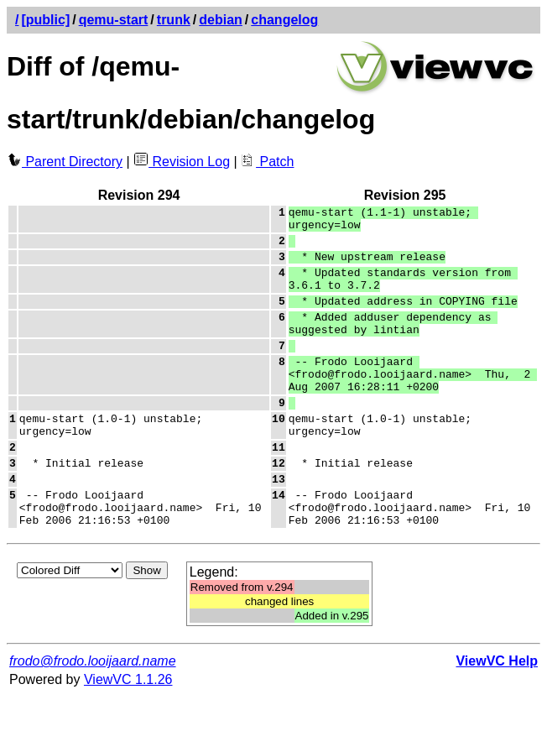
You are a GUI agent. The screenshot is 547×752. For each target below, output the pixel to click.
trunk (173, 20)
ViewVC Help (497, 716)
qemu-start (113, 20)
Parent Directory (64, 161)
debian (220, 20)
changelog (284, 20)
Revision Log (181, 161)
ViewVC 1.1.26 (128, 735)
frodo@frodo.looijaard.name (92, 716)
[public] (45, 20)
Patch (267, 161)
